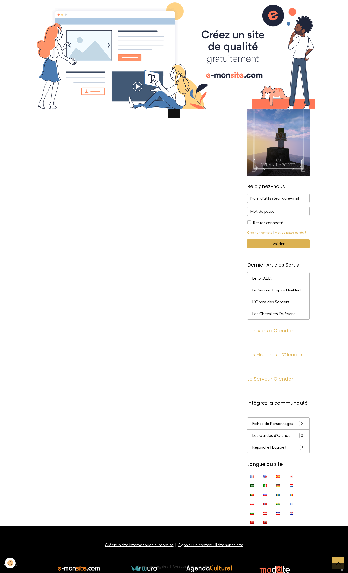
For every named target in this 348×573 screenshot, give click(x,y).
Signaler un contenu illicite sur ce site (210, 544)
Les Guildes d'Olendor (278, 435)
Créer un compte (260, 232)
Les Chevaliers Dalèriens (273, 313)
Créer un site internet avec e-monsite (139, 544)
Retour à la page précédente (74, 102)
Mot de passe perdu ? (290, 232)
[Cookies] (10, 563)
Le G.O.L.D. (262, 278)
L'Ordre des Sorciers (270, 301)
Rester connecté (268, 222)
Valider (278, 243)
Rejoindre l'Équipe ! (278, 447)
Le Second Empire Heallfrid (276, 290)
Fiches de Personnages (278, 423)
